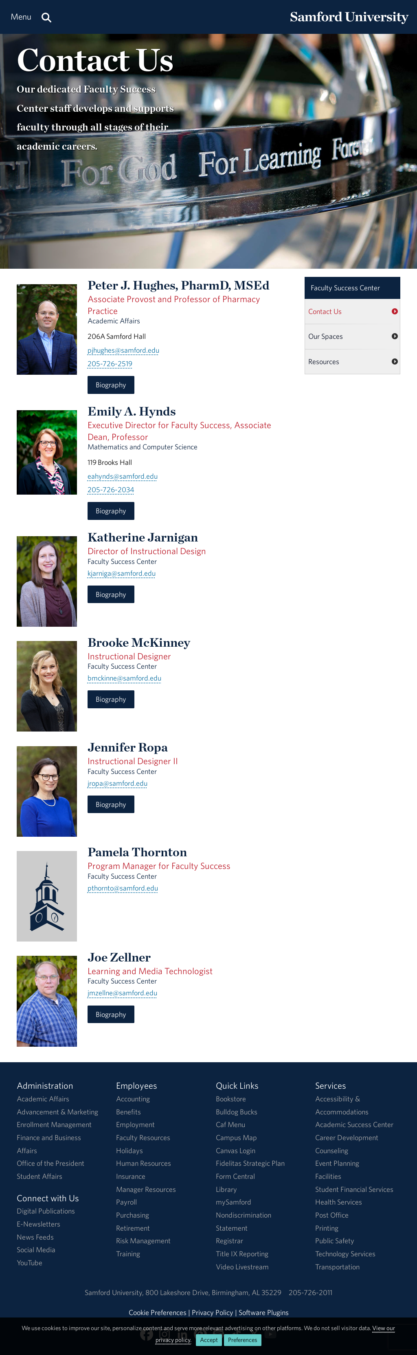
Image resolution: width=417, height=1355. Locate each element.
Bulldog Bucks (236, 1111)
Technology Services (345, 1253)
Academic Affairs (43, 1098)
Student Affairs (39, 1176)
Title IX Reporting (242, 1253)
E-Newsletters (38, 1224)
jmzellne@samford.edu (122, 992)
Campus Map (236, 1137)
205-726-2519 (110, 363)
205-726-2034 (111, 489)
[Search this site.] (46, 17)
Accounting (133, 1098)
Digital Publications (46, 1211)
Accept (209, 1340)
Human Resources (143, 1163)
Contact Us (325, 311)
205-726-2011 (310, 1292)
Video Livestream (242, 1266)
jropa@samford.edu (117, 783)
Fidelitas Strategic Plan (250, 1163)
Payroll (126, 1202)
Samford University (115, 1292)
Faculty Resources (143, 1137)
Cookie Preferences (158, 1312)
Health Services (338, 1202)
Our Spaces (325, 336)
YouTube (29, 1262)
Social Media (36, 1249)
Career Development (346, 1137)
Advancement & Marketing (57, 1111)
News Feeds (35, 1237)
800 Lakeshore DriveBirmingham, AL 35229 (213, 1292)
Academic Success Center (354, 1124)
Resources (323, 361)
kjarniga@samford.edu (122, 573)
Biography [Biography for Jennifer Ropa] (111, 804)
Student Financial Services (354, 1189)
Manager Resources (146, 1189)
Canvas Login (235, 1150)
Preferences (242, 1340)
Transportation (337, 1266)
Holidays (129, 1150)
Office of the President (50, 1163)
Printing (326, 1228)
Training (128, 1253)
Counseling (331, 1150)
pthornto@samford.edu (123, 888)
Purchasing (132, 1215)
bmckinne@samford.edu (124, 678)
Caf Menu (230, 1124)
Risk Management (143, 1240)
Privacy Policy (212, 1312)
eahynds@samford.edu (123, 476)
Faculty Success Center (345, 287)
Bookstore (231, 1098)
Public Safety (334, 1240)
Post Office (332, 1215)
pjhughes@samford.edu (123, 350)
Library (226, 1189)
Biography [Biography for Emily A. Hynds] (111, 510)
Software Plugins (264, 1312)
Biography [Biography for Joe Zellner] (111, 1014)
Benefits (128, 1111)
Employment (135, 1124)
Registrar (229, 1240)
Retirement (133, 1228)
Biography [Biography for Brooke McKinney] (111, 699)
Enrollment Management (54, 1124)
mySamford (233, 1202)
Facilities (328, 1176)
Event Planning (337, 1163)
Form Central (235, 1176)
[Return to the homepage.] (349, 24)
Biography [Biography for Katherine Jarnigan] (111, 594)
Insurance (130, 1176)
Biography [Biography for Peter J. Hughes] (111, 384)
